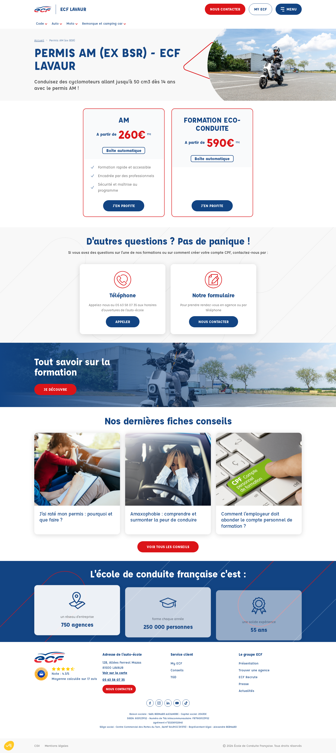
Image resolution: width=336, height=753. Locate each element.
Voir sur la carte (114, 673)
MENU (289, 9)
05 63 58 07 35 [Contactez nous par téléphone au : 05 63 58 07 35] (113, 680)
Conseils (177, 670)
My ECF (176, 663)
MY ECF (260, 9)
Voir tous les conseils (168, 546)
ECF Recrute (248, 677)
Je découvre (55, 389)
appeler (122, 321)
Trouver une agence (254, 670)
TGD (173, 677)
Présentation (248, 663)
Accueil (39, 40)
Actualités (246, 691)
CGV (37, 745)
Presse (244, 684)
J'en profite (124, 205)
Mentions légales (56, 745)
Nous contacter (225, 9)
